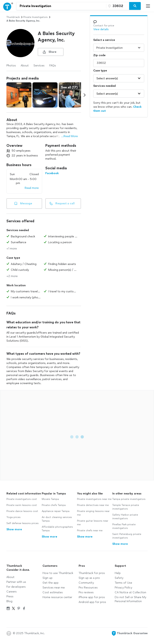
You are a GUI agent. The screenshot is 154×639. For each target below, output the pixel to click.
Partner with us (16, 582)
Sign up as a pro (89, 578)
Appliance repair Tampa (55, 511)
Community (86, 582)
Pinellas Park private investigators (124, 526)
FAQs (52, 65)
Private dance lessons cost (22, 511)
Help (118, 573)
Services (39, 65)
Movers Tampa (50, 499)
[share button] (51, 52)
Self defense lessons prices (22, 523)
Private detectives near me (93, 505)
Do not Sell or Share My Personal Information (130, 599)
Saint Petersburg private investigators (126, 536)
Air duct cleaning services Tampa (57, 519)
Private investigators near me (94, 499)
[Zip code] (117, 6)
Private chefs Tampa (54, 505)
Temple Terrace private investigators (125, 507)
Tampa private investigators (128, 499)
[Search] (135, 6)
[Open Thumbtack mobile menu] (149, 6)
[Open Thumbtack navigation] (8, 6)
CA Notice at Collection (130, 592)
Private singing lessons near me (93, 513)
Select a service (104, 40)
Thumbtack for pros (92, 573)
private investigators (35, 17)
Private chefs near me (89, 530)
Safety (119, 578)
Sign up (48, 578)
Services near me (54, 587)
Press (9, 596)
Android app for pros (92, 602)
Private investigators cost (21, 499)
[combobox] (61, 6)
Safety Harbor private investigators (125, 516)
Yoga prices (13, 517)
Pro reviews (86, 592)
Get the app (51, 582)
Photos (11, 65)
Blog (9, 601)
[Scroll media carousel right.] (84, 95)
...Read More (69, 136)
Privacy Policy (123, 587)
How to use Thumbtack (58, 573)
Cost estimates (53, 592)
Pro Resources (88, 587)
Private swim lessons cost (21, 505)
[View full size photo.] (18, 95)
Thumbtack (13, 17)
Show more (14, 529)
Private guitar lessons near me (92, 522)
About (25, 65)
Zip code (99, 55)
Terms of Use (123, 582)
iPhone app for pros (92, 597)
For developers (16, 586)
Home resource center (57, 597)
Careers (11, 591)
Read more (32, 188)
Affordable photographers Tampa (57, 528)
